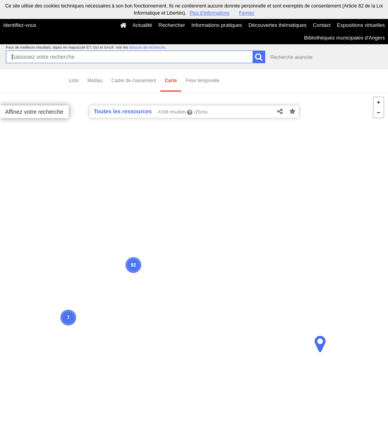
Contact (322, 25)
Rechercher (172, 25)
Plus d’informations (209, 13)
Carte (171, 80)
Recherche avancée (291, 57)
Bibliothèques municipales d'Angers (344, 38)
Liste (74, 80)
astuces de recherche (147, 47)
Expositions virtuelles (361, 25)
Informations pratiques (216, 25)
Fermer (247, 13)
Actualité (142, 25)
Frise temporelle (202, 80)
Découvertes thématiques (277, 25)
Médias (95, 80)
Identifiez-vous (19, 25)
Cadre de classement (133, 80)
